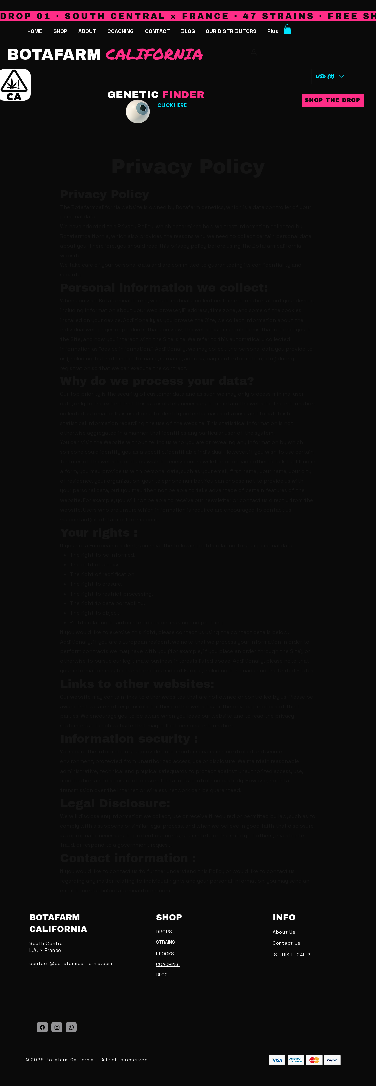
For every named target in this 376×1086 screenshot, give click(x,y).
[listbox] (329, 76)
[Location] (42, 1027)
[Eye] (138, 111)
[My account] (253, 52)
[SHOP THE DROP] (333, 100)
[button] (231, 31)
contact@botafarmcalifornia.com (113, 519)
